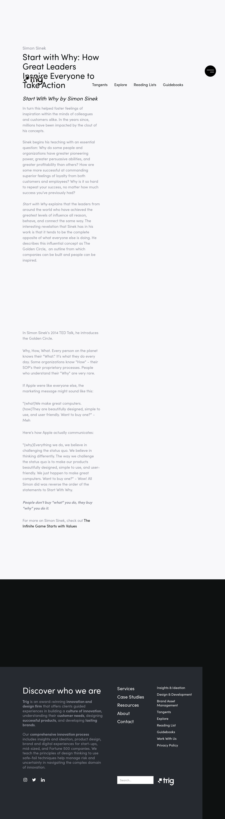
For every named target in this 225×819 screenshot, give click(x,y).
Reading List (166, 725)
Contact (125, 721)
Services (126, 688)
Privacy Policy (167, 745)
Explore (120, 84)
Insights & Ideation (171, 688)
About (123, 713)
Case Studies (130, 697)
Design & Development (174, 694)
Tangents (100, 84)
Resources (128, 705)
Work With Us (167, 738)
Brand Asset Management (167, 703)
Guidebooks (166, 732)
